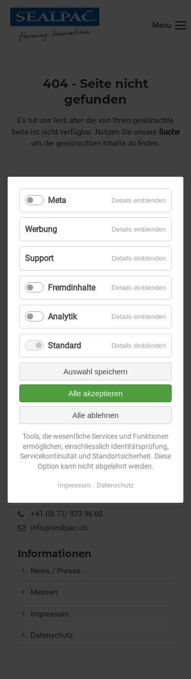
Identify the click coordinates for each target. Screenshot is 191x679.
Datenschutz (115, 485)
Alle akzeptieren (95, 393)
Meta (57, 200)
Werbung (41, 229)
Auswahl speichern (96, 371)
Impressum (74, 485)
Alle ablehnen (95, 415)
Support (39, 258)
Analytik (62, 316)
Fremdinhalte (71, 287)
